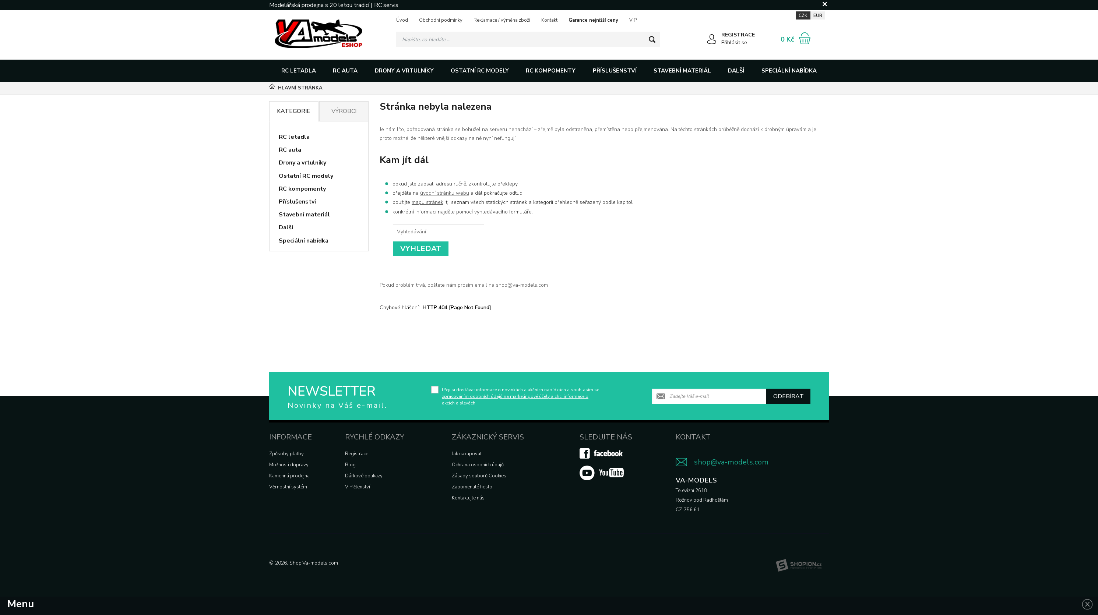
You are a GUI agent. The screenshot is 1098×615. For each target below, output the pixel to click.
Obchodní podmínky (440, 20)
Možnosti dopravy (289, 465)
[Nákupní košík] (804, 38)
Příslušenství (615, 70)
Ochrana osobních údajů (478, 465)
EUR (817, 15)
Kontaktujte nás (468, 498)
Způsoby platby (286, 453)
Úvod (402, 20)
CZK (803, 15)
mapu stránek (427, 202)
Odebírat (788, 396)
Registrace (356, 453)
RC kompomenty (551, 70)
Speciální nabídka (789, 70)
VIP (633, 20)
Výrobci (343, 111)
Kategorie (293, 111)
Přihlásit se (734, 42)
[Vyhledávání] (528, 39)
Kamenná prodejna (289, 476)
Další (736, 70)
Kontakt (549, 20)
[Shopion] (798, 565)
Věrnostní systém (288, 487)
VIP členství (357, 487)
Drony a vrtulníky (404, 70)
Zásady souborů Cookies (479, 476)
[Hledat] (652, 39)
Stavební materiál (682, 70)
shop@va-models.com (731, 462)
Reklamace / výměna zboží (502, 20)
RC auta (345, 70)
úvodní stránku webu (444, 193)
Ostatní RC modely (480, 70)
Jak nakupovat (467, 453)
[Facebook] (602, 457)
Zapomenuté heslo (472, 487)
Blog (350, 465)
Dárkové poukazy (364, 476)
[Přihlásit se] (711, 40)
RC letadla (298, 70)
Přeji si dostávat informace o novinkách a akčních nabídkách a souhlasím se (520, 396)
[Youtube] (602, 479)
